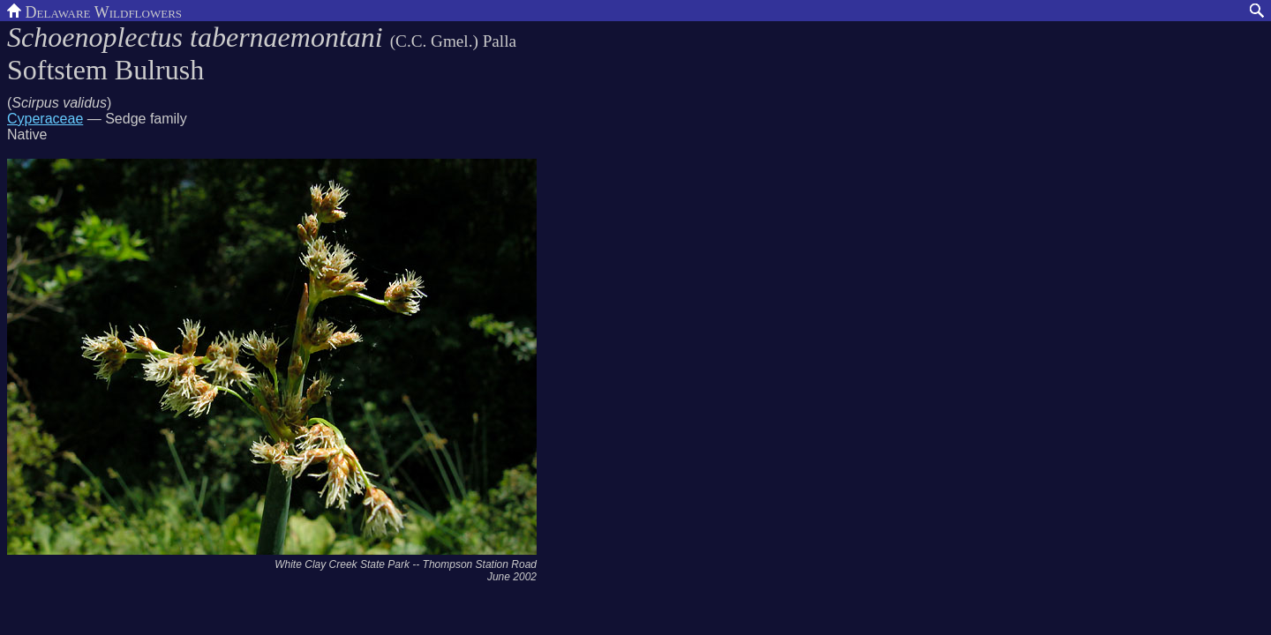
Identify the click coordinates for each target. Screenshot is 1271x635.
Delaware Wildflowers (94, 11)
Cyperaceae (45, 118)
